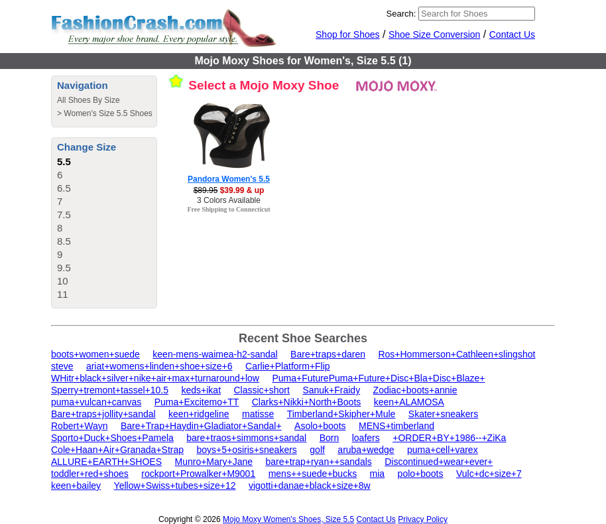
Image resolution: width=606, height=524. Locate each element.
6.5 (64, 188)
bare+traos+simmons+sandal (246, 437)
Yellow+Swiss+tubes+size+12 (175, 485)
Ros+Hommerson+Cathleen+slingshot (456, 354)
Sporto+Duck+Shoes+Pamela (112, 437)
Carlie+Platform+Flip (287, 366)
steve (62, 366)
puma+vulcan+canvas (96, 402)
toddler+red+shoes (90, 473)
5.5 (64, 161)
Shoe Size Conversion (435, 34)
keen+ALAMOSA (409, 402)
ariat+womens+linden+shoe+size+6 (159, 366)
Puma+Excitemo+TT (196, 402)
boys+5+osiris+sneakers (246, 449)
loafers (366, 437)
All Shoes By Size (88, 100)
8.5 (64, 241)
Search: (401, 14)
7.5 (64, 214)
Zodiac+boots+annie (415, 390)
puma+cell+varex (442, 449)
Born (329, 437)
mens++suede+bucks (313, 473)
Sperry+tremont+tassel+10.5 (109, 390)
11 (62, 294)
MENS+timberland (396, 426)
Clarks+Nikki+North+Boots (306, 402)
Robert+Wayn (79, 426)
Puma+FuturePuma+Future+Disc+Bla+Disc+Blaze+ (378, 378)
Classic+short (262, 390)
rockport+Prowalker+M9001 (198, 473)
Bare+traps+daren (327, 354)
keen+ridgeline (198, 414)
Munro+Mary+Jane (213, 461)
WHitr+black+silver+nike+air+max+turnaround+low (155, 378)
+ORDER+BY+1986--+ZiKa (449, 437)
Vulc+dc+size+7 (489, 473)
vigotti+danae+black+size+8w (310, 485)
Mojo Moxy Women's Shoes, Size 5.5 (288, 519)
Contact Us (512, 34)
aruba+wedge (365, 449)
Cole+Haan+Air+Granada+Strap (117, 449)
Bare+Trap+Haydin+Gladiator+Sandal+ (201, 426)
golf (317, 449)
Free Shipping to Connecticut (228, 209)
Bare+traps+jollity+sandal (103, 414)
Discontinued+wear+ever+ (439, 461)
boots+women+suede (95, 354)
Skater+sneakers (443, 414)
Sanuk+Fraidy (331, 390)
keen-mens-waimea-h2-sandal (214, 354)
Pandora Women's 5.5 (229, 179)
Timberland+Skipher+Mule (341, 414)
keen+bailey (76, 485)
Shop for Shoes (348, 34)
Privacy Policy (423, 519)
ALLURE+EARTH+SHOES (106, 461)
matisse (258, 414)
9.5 (64, 267)
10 (62, 281)
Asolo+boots (319, 426)
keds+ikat (201, 390)
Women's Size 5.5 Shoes (108, 113)
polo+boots (421, 473)
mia (377, 473)
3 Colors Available (229, 200)
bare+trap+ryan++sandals (318, 461)
